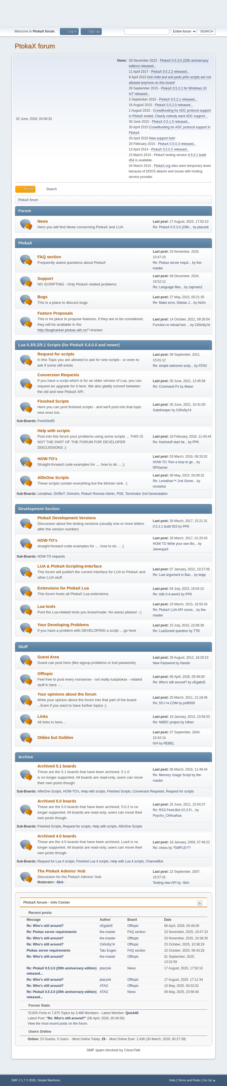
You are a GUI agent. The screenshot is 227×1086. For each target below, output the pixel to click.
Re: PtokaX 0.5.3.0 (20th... (172, 227)
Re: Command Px (166, 386)
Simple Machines (48, 1080)
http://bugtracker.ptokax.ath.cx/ (62, 330)
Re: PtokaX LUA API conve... (174, 610)
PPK (195, 442)
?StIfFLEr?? (182, 848)
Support (45, 278)
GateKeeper (162, 410)
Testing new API (164, 883)
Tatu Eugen (108, 950)
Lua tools (46, 606)
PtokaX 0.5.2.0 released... (174, 105)
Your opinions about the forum (66, 694)
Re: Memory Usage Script (172, 775)
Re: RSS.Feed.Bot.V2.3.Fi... (173, 810)
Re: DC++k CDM (165, 703)
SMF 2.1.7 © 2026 (23, 1080)
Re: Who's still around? (170, 682)
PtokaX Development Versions (66, 518)
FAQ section (49, 257)
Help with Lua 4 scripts (127, 861)
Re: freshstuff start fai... (170, 442)
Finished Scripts (53, 401)
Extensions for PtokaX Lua (63, 588)
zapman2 (195, 287)
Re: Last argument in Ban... (173, 575)
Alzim (202, 303)
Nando (185, 663)
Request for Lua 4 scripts (55, 861)
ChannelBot (154, 861)
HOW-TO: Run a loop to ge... (174, 462)
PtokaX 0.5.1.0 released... (171, 122)
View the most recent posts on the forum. (58, 1023)
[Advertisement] (114, 12)
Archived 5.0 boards (56, 801)
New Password (164, 663)
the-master (107, 932)
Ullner (189, 722)
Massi (188, 386)
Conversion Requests (58, 375)
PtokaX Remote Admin (98, 494)
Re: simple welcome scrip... (173, 366)
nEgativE (199, 682)
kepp (202, 575)
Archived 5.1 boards (56, 766)
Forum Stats (36, 1005)
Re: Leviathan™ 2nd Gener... (174, 481)
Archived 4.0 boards (56, 836)
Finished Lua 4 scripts (92, 861)
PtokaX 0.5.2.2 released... (170, 72)
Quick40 (132, 1013)
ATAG (202, 366)
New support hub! (162, 138)
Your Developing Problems (63, 625)
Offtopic (45, 673)
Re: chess (160, 848)
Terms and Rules (189, 1080)
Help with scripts (53, 430)
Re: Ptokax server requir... (172, 263)
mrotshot (159, 486)
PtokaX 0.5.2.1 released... (178, 99)
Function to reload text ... (171, 325)
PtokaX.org (162, 166)
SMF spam (95, 1050)
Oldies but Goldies (55, 737)
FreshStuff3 (46, 421)
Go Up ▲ (209, 1080)
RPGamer (160, 468)
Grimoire (73, 494)
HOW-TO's (47, 459)
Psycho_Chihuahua (167, 815)
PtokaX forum (35, 46)
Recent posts (37, 913)
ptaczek (203, 227)
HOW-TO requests (51, 556)
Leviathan (44, 494)
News (42, 221)
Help (172, 1080)
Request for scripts (56, 354)
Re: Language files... (168, 287)
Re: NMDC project (166, 722)
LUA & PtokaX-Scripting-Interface (69, 566)
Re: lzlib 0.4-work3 (166, 594)
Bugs (42, 297)
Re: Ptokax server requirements (52, 932)
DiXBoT (59, 494)
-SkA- (60, 882)
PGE (119, 494)
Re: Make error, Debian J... (172, 303)
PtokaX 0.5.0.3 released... (177, 144)
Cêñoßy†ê (202, 325)
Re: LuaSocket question (170, 631)
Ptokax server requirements (48, 950)
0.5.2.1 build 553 (165, 526)
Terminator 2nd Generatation (146, 494)
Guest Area (48, 657)
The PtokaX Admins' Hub (61, 871)
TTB (196, 631)
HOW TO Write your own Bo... (175, 544)
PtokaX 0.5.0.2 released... (170, 149)
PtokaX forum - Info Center (46, 902)
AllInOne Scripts (53, 477)
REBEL (169, 743)
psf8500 (189, 703)
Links (42, 716)
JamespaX (161, 549)
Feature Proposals (55, 313)
